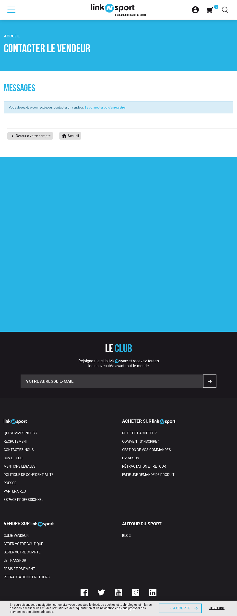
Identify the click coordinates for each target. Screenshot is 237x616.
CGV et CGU (13, 458)
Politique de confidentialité (29, 475)
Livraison (130, 458)
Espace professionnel (23, 500)
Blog (126, 536)
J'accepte (180, 608)
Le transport (16, 560)
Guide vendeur (16, 536)
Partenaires (15, 491)
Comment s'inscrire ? (141, 441)
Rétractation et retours (27, 577)
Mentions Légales (20, 466)
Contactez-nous (19, 450)
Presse (10, 483)
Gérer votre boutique (23, 544)
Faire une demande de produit (148, 475)
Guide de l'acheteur (139, 433)
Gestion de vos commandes (146, 450)
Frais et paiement (19, 569)
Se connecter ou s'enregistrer (105, 107)
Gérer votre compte (22, 552)
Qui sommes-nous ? (20, 433)
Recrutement (16, 441)
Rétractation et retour (144, 466)
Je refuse (217, 608)
